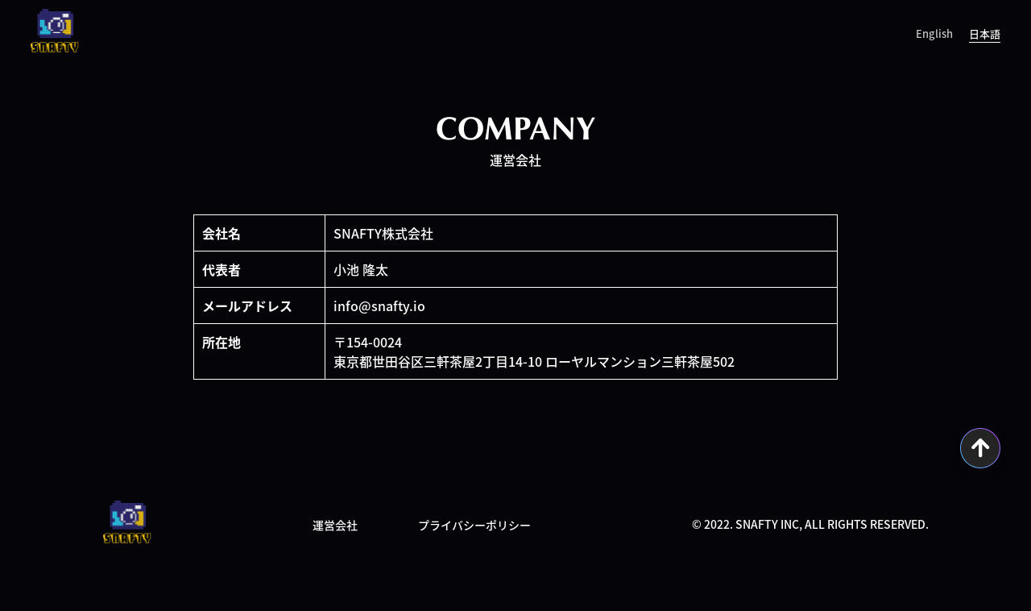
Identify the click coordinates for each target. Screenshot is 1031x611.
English (934, 33)
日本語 (984, 33)
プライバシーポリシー (474, 525)
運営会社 (335, 525)
